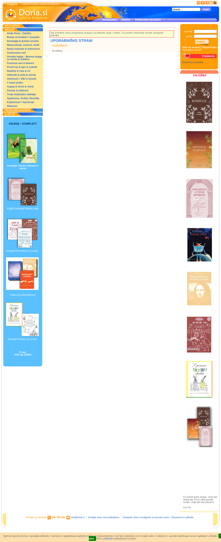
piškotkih (108, 538)
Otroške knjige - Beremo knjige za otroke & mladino (24, 57)
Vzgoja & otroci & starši (20, 86)
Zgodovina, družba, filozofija (23, 98)
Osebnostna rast (16, 52)
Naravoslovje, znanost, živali (23, 45)
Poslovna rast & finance (20, 63)
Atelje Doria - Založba (19, 33)
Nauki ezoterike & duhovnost (23, 48)
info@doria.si (77, 517)
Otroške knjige (196, 467)
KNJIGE (125, 19)
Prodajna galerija (197, 474)
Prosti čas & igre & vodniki (22, 67)
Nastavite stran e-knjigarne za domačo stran (146, 517)
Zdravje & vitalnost (17, 90)
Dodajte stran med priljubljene (104, 517)
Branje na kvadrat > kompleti (23, 37)
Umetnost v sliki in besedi (21, 78)
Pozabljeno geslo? (192, 50)
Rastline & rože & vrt (18, 71)
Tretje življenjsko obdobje (21, 94)
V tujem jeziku (15, 82)
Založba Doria (195, 461)
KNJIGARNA (109, 19)
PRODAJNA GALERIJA (148, 19)
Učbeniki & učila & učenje (21, 74)
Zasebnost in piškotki (182, 517)
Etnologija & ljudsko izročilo (23, 41)
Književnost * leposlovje (20, 102)
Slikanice (12, 106)
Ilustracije (193, 479)
